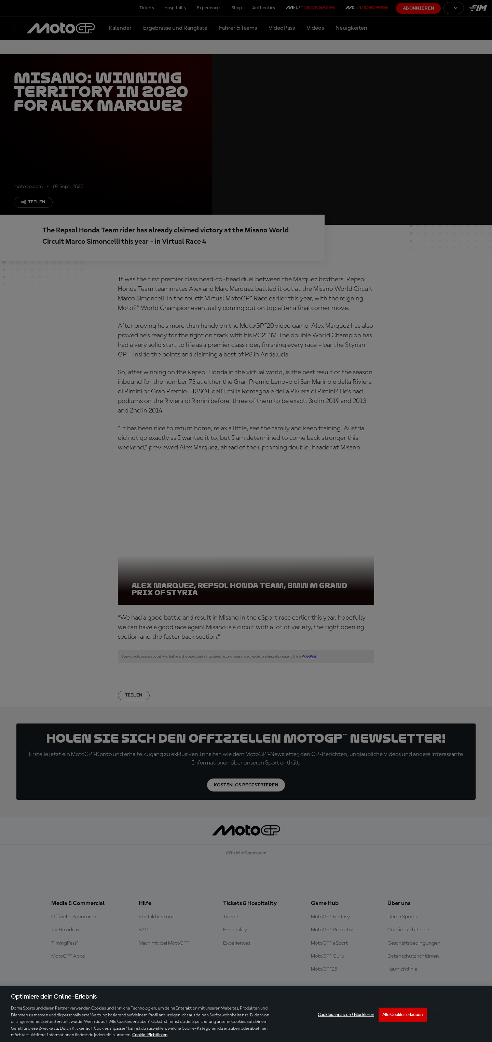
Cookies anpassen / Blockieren (346, 1014)
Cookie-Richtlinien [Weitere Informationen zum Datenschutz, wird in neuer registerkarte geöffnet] (149, 1035)
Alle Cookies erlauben (402, 1014)
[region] (246, 1014)
